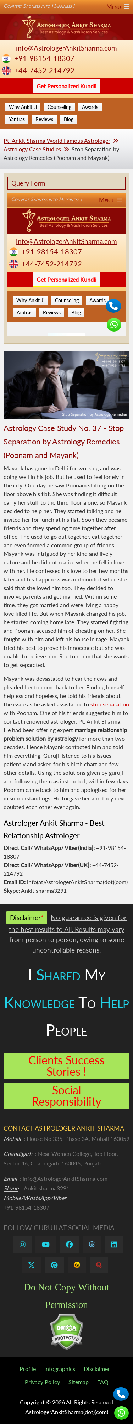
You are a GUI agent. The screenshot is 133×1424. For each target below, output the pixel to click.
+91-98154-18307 (44, 58)
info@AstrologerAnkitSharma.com (66, 48)
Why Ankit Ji (23, 107)
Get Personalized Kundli (66, 86)
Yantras (17, 119)
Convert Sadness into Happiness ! (66, 6)
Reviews (44, 119)
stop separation (109, 704)
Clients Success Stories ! (66, 1065)
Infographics (59, 1368)
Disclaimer (97, 1368)
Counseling (59, 107)
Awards (90, 107)
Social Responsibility (66, 1095)
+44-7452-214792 (44, 70)
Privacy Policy (42, 1381)
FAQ (103, 1381)
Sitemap (78, 1381)
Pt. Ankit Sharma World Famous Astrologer (57, 140)
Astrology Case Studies (32, 149)
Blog (68, 119)
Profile (28, 1368)
